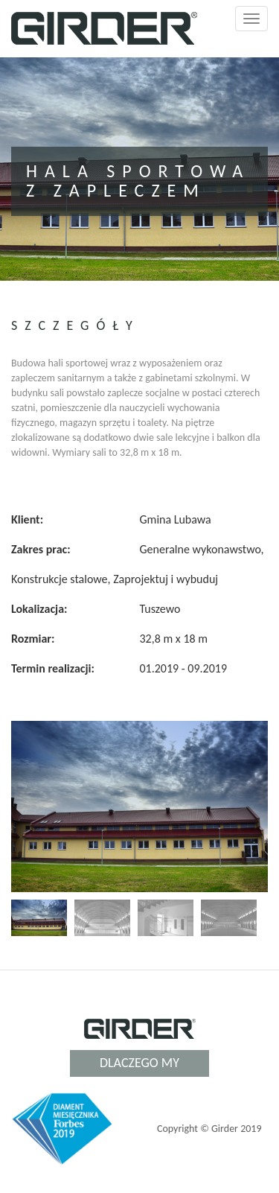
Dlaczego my (139, 1062)
